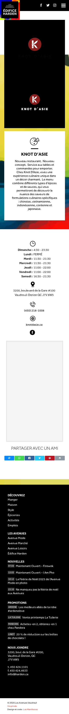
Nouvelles (16, 561)
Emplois (13, 525)
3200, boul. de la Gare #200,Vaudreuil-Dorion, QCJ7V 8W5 (26, 655)
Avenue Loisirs (17, 548)
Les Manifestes (30, 709)
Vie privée (12, 706)
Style (11, 510)
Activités (13, 520)
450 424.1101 (19, 667)
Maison (12, 505)
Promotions (17, 602)
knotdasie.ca (34, 324)
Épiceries (14, 515)
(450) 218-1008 (34, 310)
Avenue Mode (16, 538)
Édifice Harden (17, 553)
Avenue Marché (18, 543)
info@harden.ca (18, 674)
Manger (13, 499)
